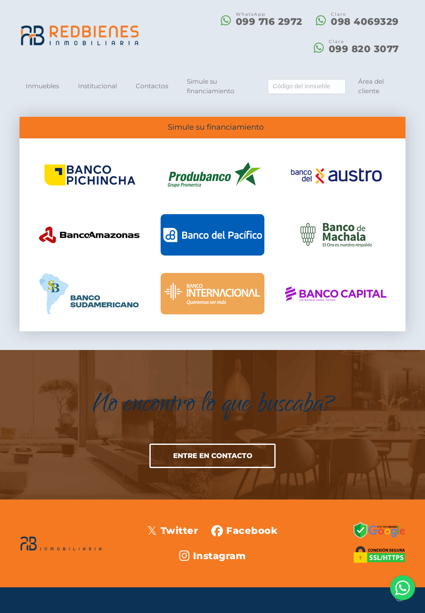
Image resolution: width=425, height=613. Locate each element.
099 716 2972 (269, 21)
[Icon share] (172, 530)
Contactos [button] (152, 86)
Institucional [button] (97, 86)
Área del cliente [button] (371, 86)
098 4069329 (365, 21)
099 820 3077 (364, 49)
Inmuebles (42, 86)
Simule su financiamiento (210, 86)
